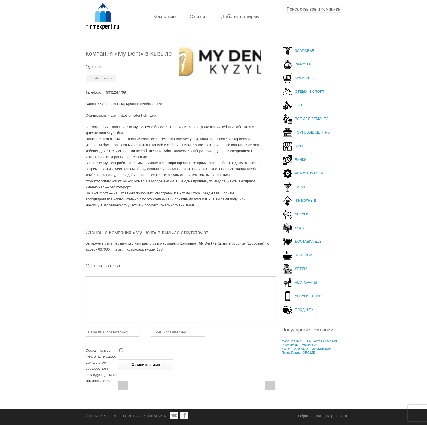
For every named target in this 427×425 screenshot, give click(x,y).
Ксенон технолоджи (295, 348)
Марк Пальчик (291, 341)
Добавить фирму (240, 16)
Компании (164, 16)
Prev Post (123, 385)
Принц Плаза (291, 352)
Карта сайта (337, 416)
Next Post (270, 385)
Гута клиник (309, 344)
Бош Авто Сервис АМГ (322, 341)
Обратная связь (311, 416)
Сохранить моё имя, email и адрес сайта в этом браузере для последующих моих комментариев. (101, 365)
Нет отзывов (103, 78)
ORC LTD (309, 352)
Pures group (290, 344)
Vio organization (322, 348)
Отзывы (199, 16)
